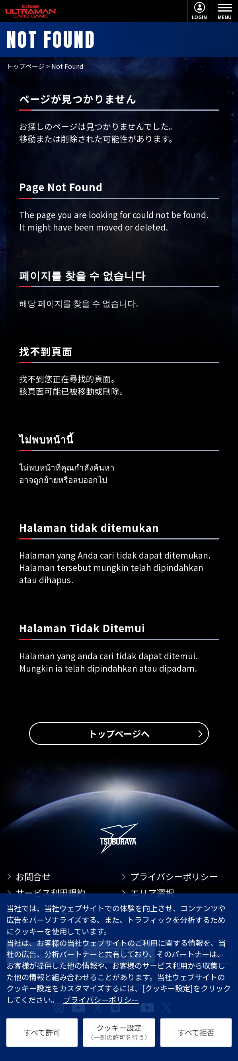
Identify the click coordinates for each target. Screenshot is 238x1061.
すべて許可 (41, 1032)
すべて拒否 (196, 1032)
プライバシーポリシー (174, 876)
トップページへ (119, 733)
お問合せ (33, 876)
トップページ (25, 66)
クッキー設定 (119, 1032)
